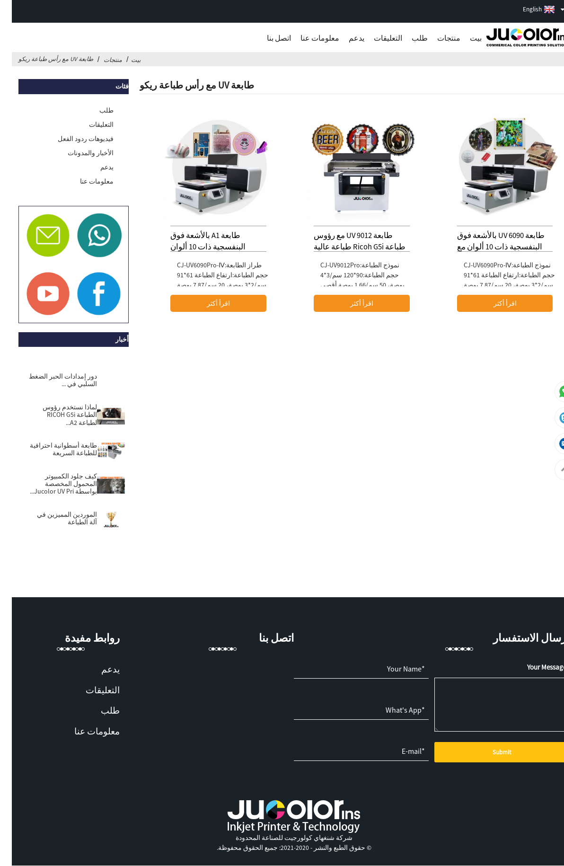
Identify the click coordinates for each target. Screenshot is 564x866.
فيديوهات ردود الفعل (74, 138)
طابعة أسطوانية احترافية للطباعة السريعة (51, 449)
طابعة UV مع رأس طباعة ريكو (44, 58)
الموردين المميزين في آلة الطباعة (55, 518)
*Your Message (536, 667)
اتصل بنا (267, 38)
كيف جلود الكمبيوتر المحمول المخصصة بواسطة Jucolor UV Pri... (51, 483)
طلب (408, 38)
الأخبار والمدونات (79, 153)
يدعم (344, 38)
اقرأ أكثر (493, 303)
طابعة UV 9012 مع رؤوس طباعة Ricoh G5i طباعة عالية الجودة (348, 247)
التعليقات (376, 38)
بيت (464, 38)
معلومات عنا (308, 38)
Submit (490, 752)
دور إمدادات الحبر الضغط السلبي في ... (51, 380)
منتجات (437, 38)
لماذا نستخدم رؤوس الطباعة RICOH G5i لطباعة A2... (58, 414)
